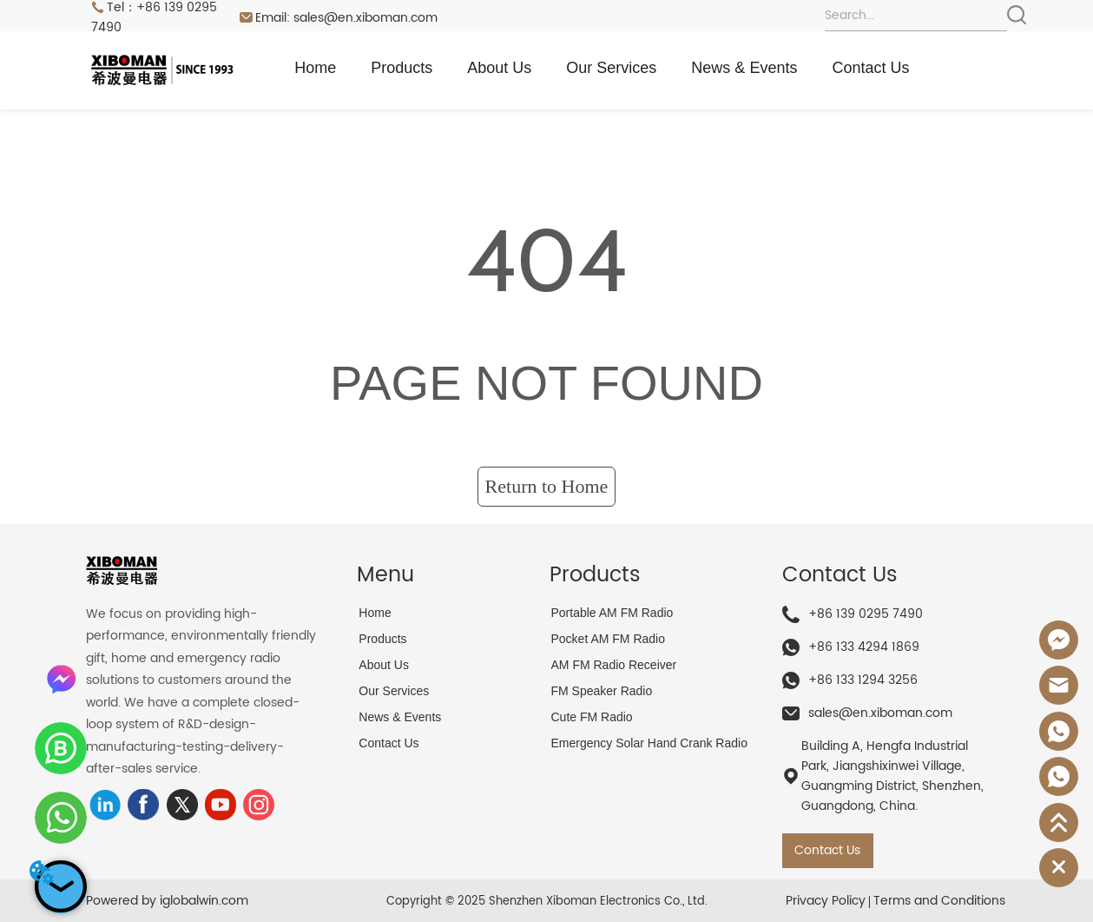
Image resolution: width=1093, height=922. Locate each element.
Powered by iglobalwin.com (167, 901)
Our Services (611, 67)
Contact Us (870, 67)
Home (315, 67)
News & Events (744, 67)
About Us (499, 67)
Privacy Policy (826, 901)
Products (401, 67)
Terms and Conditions (939, 901)
